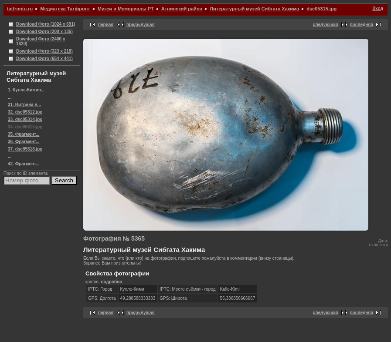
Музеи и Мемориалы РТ (126, 8)
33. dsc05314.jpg (25, 119)
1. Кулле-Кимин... (26, 89)
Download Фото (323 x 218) (44, 51)
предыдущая (140, 24)
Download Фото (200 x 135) (44, 31)
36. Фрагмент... (23, 141)
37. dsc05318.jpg (25, 149)
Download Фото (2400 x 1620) (40, 41)
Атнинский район (181, 8)
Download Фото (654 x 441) (44, 58)
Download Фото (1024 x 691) (45, 24)
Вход (377, 8)
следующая (325, 24)
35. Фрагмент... (23, 134)
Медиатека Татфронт (65, 8)
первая (105, 24)
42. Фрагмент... (23, 163)
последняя (361, 24)
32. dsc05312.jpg (25, 112)
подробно (111, 281)
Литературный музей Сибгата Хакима (254, 8)
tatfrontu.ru (20, 8)
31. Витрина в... (24, 104)
